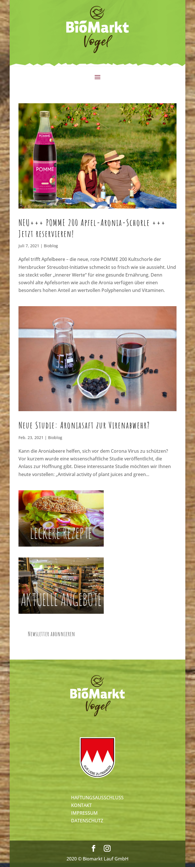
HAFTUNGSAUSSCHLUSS (97, 797)
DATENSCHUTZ (87, 820)
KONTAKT (81, 805)
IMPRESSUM (84, 813)
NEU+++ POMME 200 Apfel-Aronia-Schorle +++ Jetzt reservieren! (92, 228)
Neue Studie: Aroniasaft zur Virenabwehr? (84, 425)
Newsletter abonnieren (51, 634)
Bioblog (51, 245)
